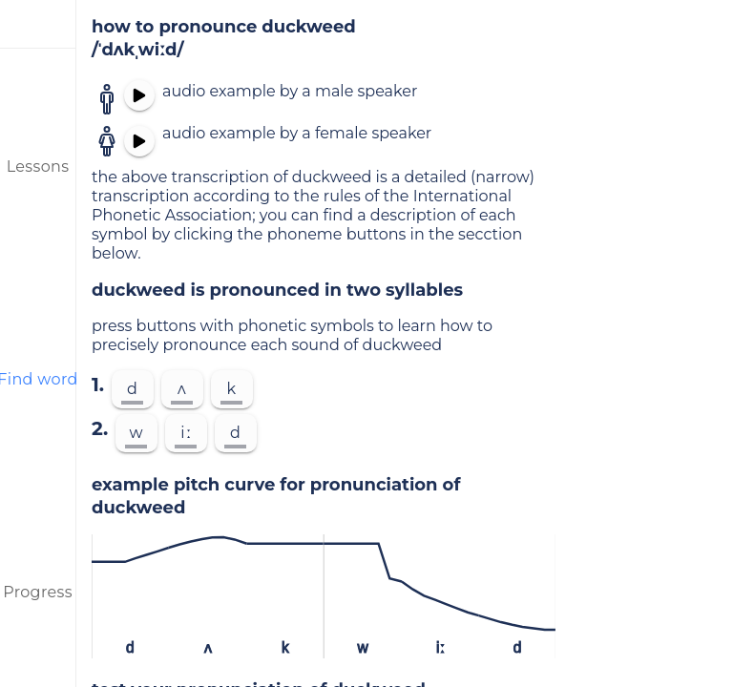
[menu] (38, 24)
